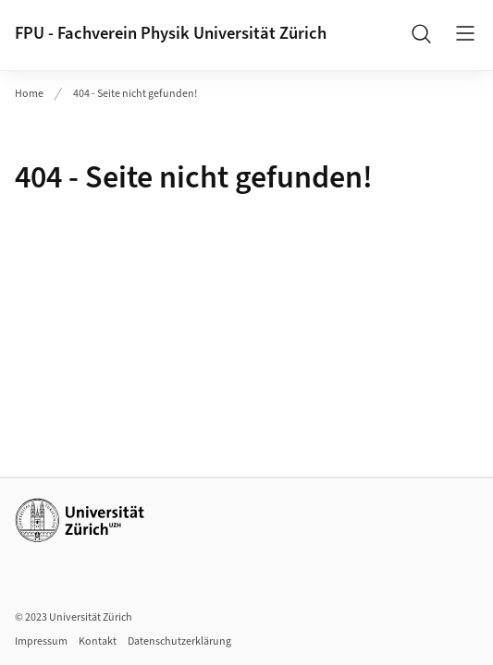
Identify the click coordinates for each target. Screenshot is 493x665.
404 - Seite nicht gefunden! (135, 94)
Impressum (41, 641)
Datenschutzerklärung (179, 641)
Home (29, 94)
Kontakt (98, 641)
